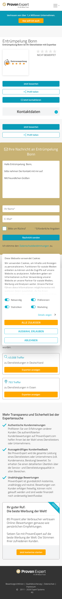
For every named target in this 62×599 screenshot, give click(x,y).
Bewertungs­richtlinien (15, 583)
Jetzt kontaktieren (31, 99)
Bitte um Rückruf (17, 228)
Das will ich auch (31, 20)
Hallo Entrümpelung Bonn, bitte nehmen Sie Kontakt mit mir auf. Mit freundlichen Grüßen (31, 179)
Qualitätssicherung (34, 583)
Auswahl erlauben (31, 331)
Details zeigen (45, 314)
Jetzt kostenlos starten (31, 552)
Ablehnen (31, 340)
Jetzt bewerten (31, 83)
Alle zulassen (31, 322)
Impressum (31, 586)
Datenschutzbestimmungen (34, 245)
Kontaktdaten (37, 111)
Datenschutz (49, 583)
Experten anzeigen (31, 369)
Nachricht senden (31, 237)
